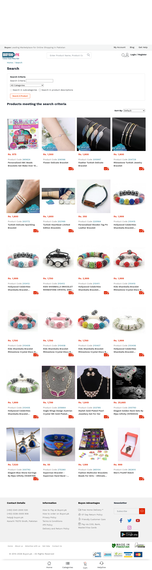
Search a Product (20, 96)
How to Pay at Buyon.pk (55, 309)
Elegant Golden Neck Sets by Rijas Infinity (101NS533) (128, 245)
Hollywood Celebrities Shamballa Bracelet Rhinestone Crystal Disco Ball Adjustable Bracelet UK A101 (23, 188)
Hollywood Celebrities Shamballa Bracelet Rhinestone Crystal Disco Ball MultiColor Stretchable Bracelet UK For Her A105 (93, 188)
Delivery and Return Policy (56, 327)
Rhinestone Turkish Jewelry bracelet (128, 130)
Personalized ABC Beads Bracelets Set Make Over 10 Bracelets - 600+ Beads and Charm (22, 131)
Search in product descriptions (57, 90)
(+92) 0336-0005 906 (17, 312)
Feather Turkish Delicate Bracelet (90, 130)
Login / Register (138, 54)
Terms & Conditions (52, 320)
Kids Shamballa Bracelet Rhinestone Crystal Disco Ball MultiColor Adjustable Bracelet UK (93, 216)
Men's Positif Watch (124, 271)
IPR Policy (47, 324)
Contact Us (57, 338)
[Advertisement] (76, 22)
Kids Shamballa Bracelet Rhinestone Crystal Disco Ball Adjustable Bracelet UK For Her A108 (58, 216)
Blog (132, 47)
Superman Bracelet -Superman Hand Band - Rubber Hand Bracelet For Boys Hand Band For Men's (56, 273)
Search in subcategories (25, 90)
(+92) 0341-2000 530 (17, 309)
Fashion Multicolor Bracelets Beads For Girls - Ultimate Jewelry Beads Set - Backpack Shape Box (93, 273)
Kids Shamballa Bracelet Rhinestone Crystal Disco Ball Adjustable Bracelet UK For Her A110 (23, 216)
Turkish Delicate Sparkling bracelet (21, 159)
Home (10, 62)
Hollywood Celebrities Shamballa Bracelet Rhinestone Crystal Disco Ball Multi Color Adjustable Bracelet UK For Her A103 (129, 159)
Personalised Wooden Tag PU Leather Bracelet (93, 159)
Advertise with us (32, 338)
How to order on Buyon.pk (56, 312)
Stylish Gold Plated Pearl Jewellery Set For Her (91, 245)
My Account (119, 47)
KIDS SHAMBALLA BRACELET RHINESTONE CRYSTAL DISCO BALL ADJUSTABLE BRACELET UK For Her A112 (58, 188)
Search (18, 62)
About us (19, 338)
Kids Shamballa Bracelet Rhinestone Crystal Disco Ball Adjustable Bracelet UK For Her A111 (129, 188)
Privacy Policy (49, 316)
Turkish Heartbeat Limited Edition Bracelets (56, 159)
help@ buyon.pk (15, 316)
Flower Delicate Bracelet (55, 129)
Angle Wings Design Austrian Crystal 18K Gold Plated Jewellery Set (57, 245)
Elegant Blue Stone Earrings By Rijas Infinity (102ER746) (22, 273)
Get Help (143, 47)
